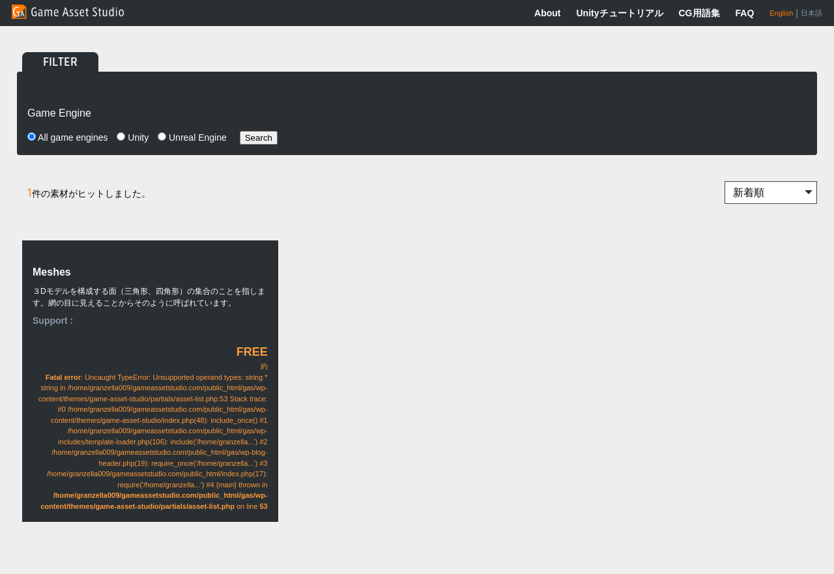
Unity (133, 137)
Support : (53, 320)
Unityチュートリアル (620, 13)
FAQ (745, 13)
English (781, 13)
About (547, 13)
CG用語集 (699, 13)
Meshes (52, 272)
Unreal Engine (192, 137)
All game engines (67, 137)
